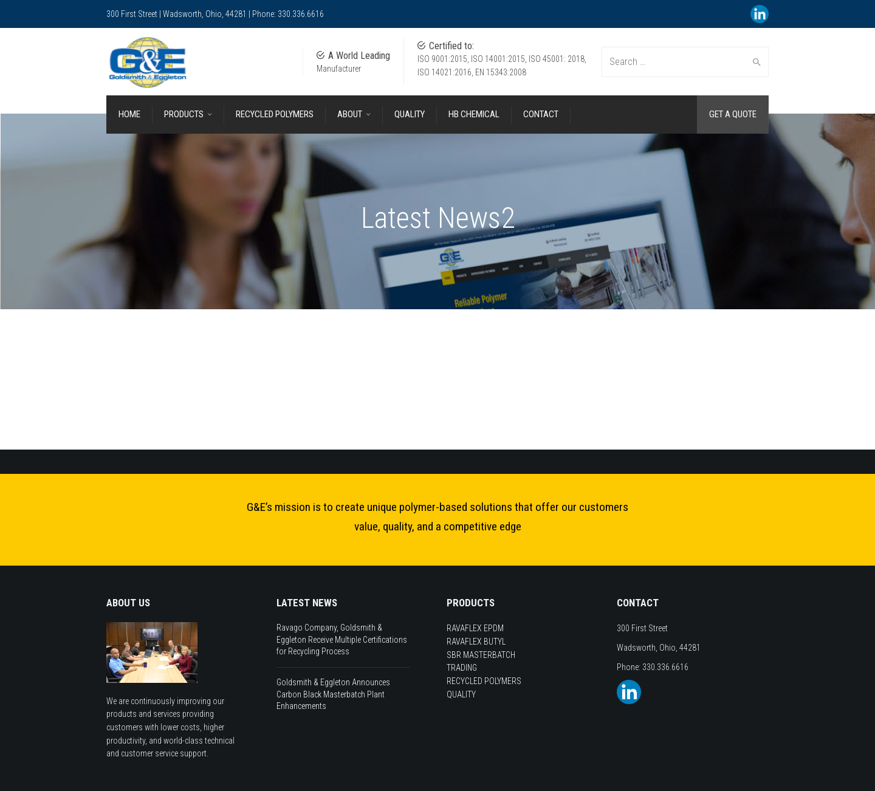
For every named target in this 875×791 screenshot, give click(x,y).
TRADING (462, 668)
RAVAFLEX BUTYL (476, 641)
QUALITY (461, 694)
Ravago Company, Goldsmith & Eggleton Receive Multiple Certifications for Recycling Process (341, 639)
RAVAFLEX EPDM (475, 628)
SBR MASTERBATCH (481, 655)
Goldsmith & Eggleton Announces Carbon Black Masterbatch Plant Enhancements (333, 694)
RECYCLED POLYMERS (484, 681)
